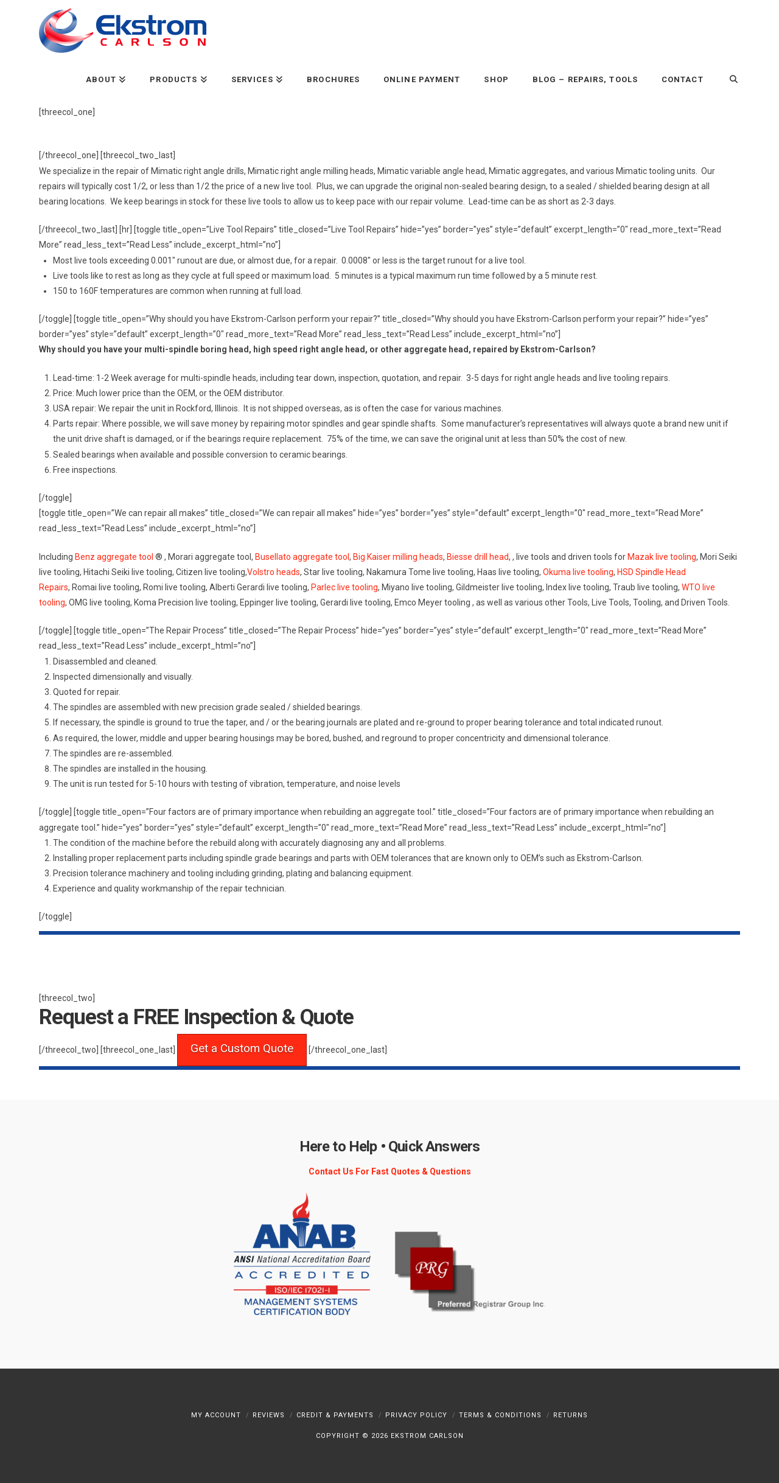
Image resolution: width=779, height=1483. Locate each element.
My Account (216, 1415)
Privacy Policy (416, 1415)
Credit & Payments (335, 1415)
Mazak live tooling (661, 557)
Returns (570, 1415)
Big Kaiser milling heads (398, 557)
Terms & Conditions (500, 1415)
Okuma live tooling (578, 572)
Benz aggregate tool (114, 557)
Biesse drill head (478, 557)
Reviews (269, 1415)
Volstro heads (273, 572)
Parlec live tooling (344, 587)
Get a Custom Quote (241, 1048)
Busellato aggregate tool (302, 557)
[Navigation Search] (727, 79)
